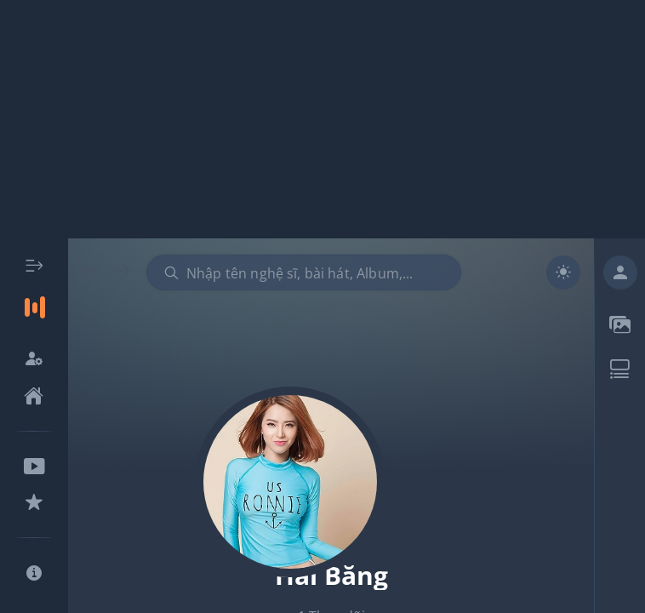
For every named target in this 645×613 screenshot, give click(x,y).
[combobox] (303, 272)
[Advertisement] (322, 119)
